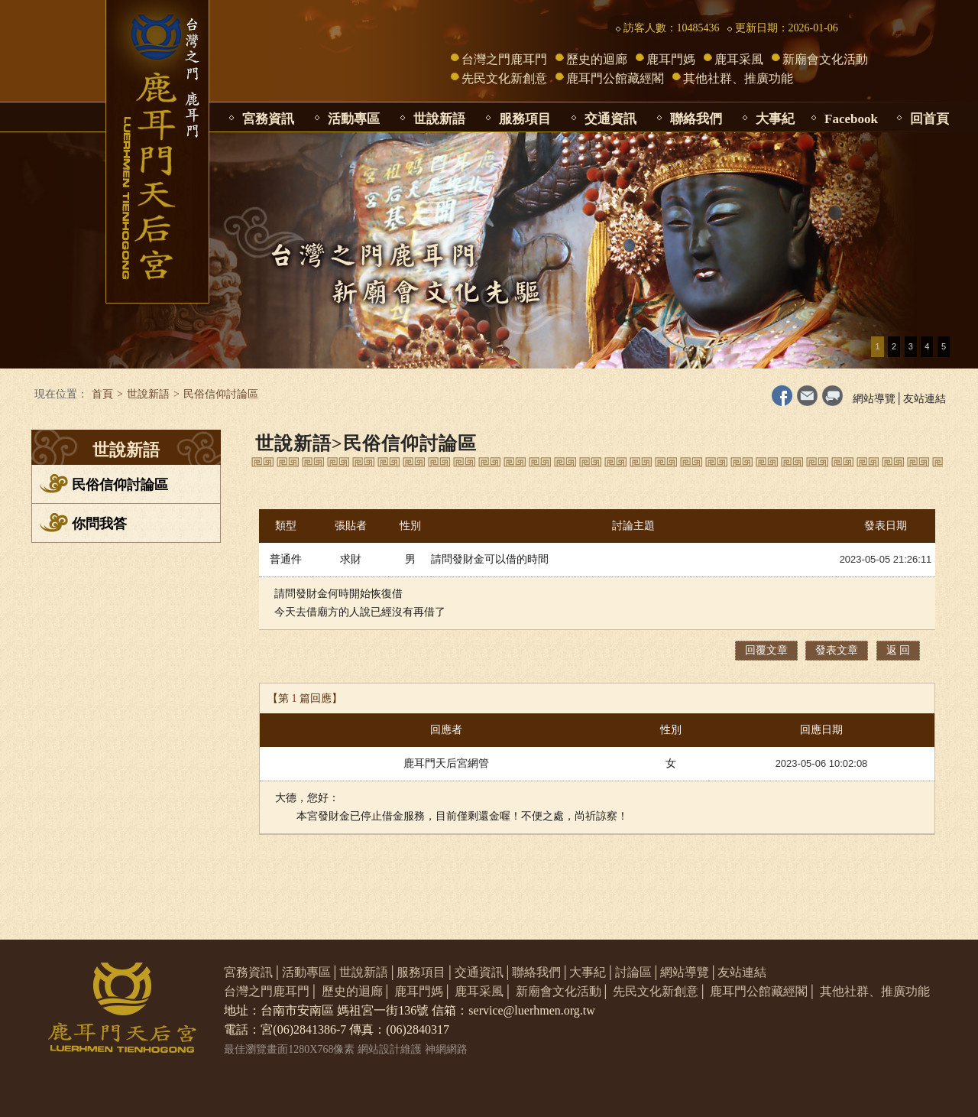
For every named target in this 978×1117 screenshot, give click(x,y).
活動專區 (354, 119)
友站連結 (924, 398)
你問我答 (99, 523)
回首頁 (929, 119)
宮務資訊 (268, 119)
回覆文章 (766, 650)
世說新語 (439, 119)
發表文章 (836, 650)
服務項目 (525, 119)
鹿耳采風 (738, 59)
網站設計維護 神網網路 (413, 1049)
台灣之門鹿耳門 (504, 59)
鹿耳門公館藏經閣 (615, 78)
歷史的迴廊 (596, 59)
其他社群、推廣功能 (738, 78)
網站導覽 (874, 398)
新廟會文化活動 (825, 59)
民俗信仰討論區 (120, 484)
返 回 (898, 650)
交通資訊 (610, 119)
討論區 (633, 972)
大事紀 (775, 119)
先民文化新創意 (504, 78)
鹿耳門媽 (670, 59)
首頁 (102, 394)
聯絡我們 (696, 119)
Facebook (851, 119)
